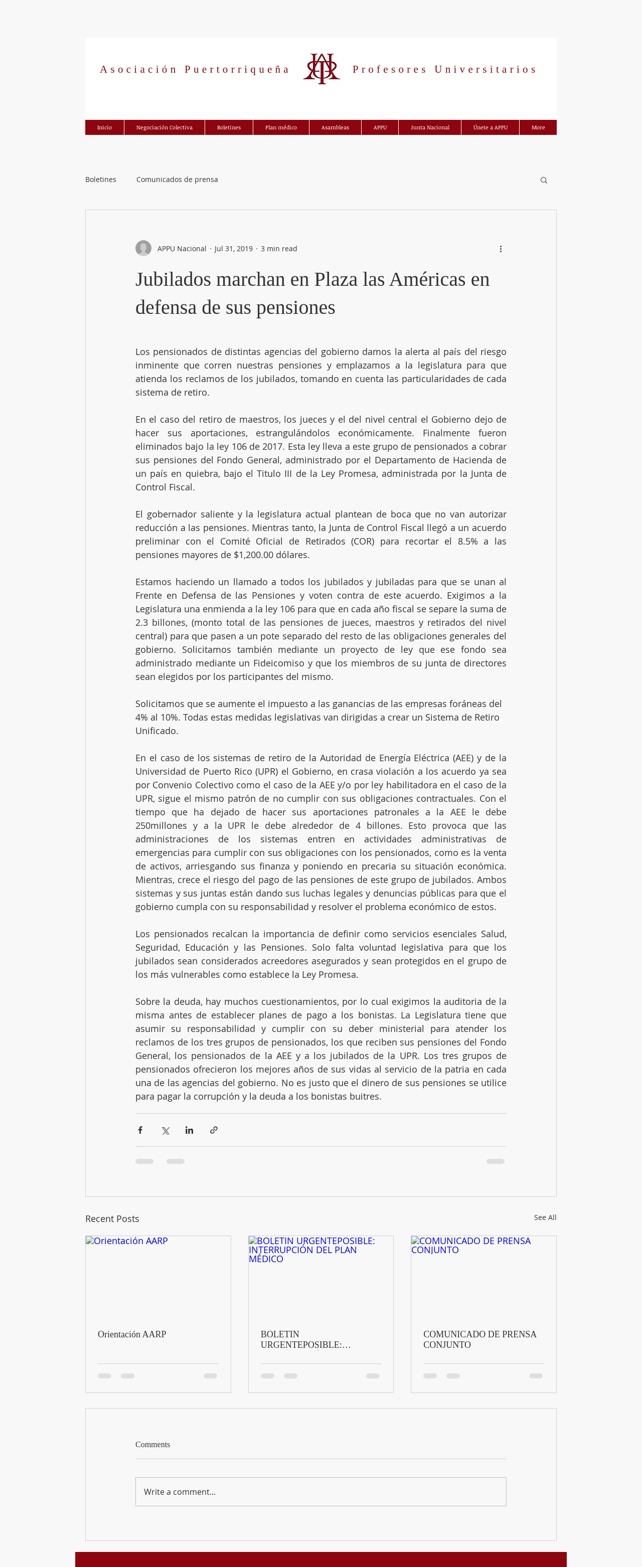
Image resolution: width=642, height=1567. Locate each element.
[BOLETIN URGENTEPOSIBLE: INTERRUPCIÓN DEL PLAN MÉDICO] (321, 1276)
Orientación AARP (132, 1334)
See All (545, 1217)
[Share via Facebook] (140, 1130)
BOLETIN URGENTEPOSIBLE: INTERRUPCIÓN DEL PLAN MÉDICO (316, 1339)
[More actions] (501, 248)
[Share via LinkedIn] (189, 1130)
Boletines (100, 179)
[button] (544, 180)
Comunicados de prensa (177, 179)
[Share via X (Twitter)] (165, 1130)
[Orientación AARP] (158, 1276)
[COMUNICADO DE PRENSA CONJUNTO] (483, 1276)
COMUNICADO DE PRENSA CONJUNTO (479, 1339)
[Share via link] (214, 1130)
